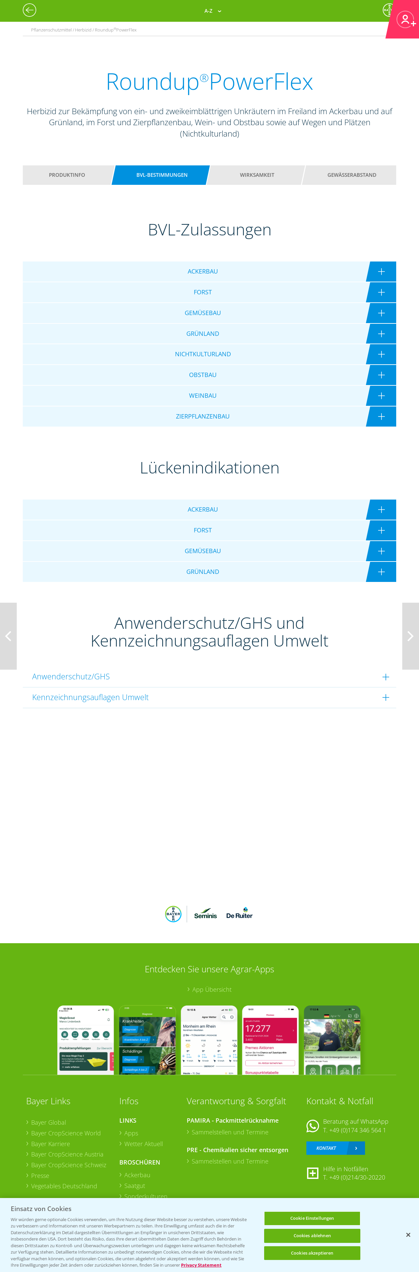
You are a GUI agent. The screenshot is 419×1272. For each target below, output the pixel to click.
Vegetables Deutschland (64, 1186)
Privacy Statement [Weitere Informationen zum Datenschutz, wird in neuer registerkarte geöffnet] (201, 1265)
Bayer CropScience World (66, 1133)
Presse (40, 1176)
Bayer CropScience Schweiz (68, 1165)
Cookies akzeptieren (312, 1253)
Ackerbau (137, 1175)
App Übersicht (212, 989)
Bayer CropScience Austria (67, 1154)
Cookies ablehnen (312, 1235)
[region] (209, 1235)
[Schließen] (408, 1234)
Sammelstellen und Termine (230, 1132)
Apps (131, 1133)
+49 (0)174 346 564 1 (357, 1130)
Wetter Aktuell (143, 1144)
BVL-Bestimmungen (162, 174)
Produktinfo (67, 174)
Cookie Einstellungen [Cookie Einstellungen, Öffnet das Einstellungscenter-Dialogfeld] (312, 1218)
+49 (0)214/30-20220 (357, 1177)
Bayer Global (48, 1122)
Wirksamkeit (257, 174)
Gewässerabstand (351, 174)
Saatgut (134, 1186)
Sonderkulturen (146, 1196)
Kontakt (326, 1148)
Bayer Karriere (50, 1144)
